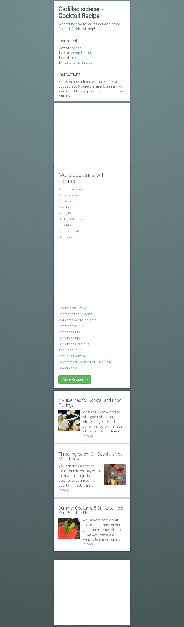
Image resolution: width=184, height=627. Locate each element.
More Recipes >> (75, 379)
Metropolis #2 (68, 195)
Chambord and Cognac (76, 314)
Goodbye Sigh (69, 338)
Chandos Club (69, 332)
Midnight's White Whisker (77, 320)
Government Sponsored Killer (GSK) (85, 362)
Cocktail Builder (70, 29)
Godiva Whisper (70, 219)
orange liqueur (80, 53)
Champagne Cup (71, 326)
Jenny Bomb (67, 213)
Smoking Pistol (69, 201)
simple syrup (82, 62)
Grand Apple (67, 368)
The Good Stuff (70, 350)
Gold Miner (66, 237)
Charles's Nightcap (72, 356)
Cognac (75, 48)
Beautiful (65, 225)
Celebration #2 (69, 231)
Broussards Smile (72, 308)
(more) (87, 436)
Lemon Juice (78, 58)
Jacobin (64, 207)
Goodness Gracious (73, 344)
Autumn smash (70, 189)
